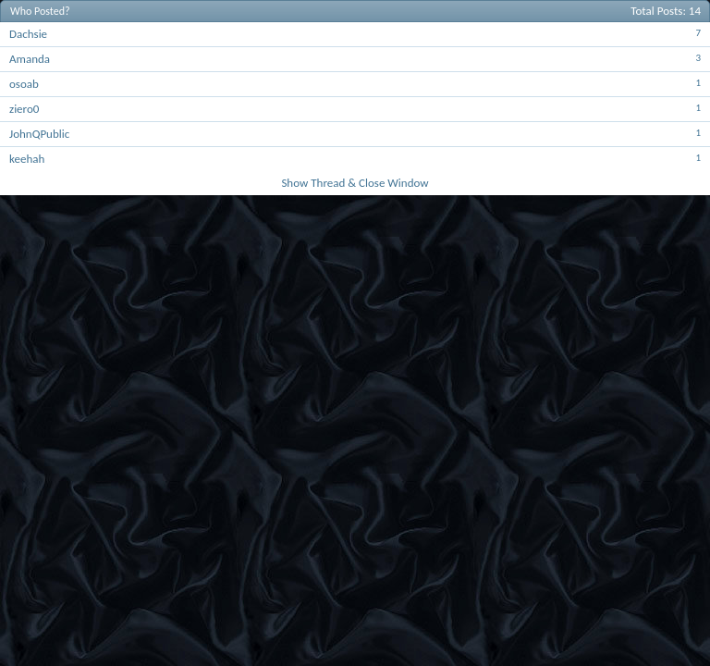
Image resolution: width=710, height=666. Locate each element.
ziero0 (24, 109)
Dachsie (28, 34)
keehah (26, 159)
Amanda (29, 59)
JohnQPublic (39, 134)
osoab (24, 84)
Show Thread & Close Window (354, 183)
